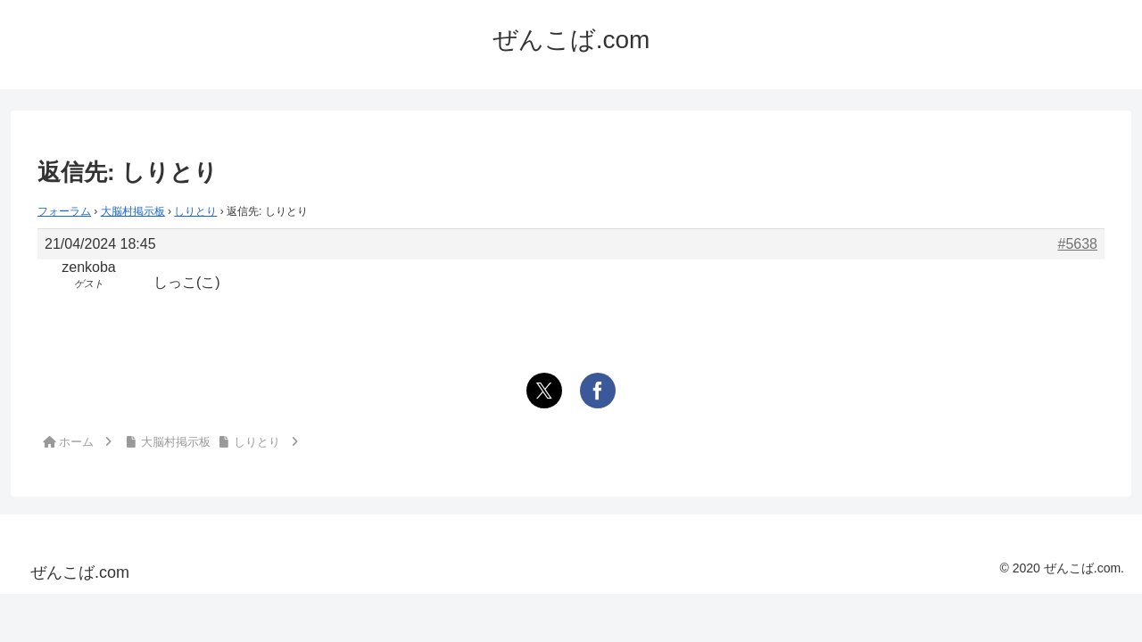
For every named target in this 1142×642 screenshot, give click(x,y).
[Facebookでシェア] (598, 390)
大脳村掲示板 (133, 211)
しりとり (195, 211)
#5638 (1078, 243)
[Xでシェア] (544, 390)
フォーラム (64, 211)
